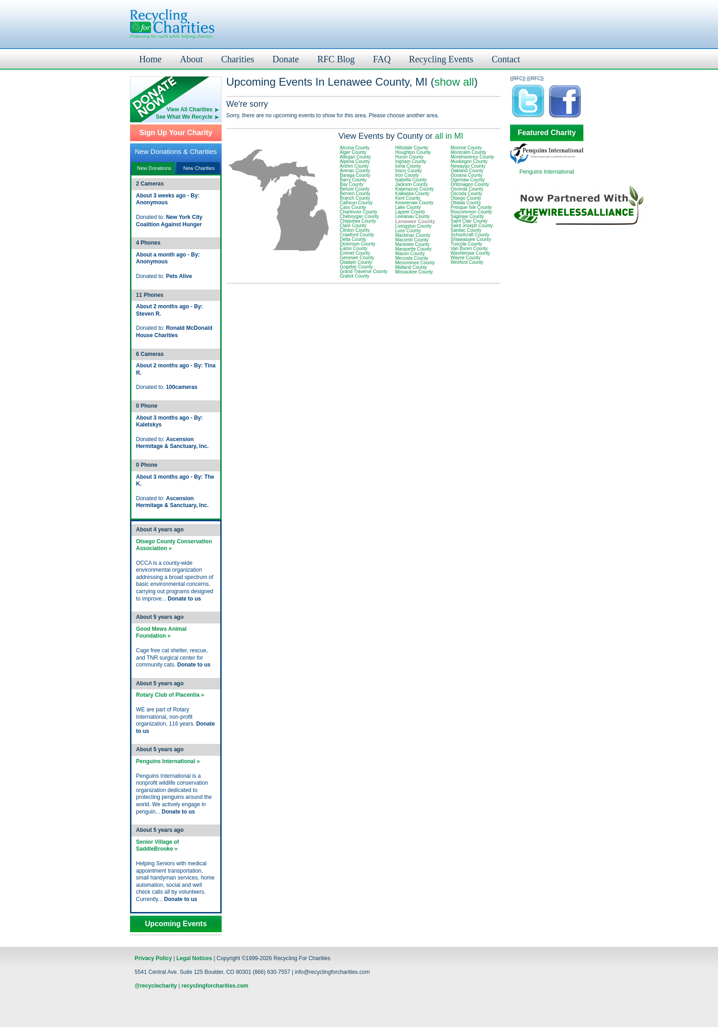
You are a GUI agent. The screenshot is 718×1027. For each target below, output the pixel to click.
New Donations (154, 168)
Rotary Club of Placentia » (170, 695)
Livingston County (413, 226)
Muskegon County (469, 161)
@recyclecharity (156, 986)
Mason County (409, 253)
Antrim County (354, 166)
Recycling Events (441, 59)
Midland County (411, 267)
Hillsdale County (411, 147)
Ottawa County (466, 202)
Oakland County (467, 170)
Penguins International (546, 172)
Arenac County (355, 170)
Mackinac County (412, 235)
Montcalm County (468, 152)
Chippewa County (358, 221)
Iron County (407, 175)
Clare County (353, 225)
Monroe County (466, 147)
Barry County (353, 179)
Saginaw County (467, 216)
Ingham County (410, 161)
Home (150, 59)
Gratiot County (354, 276)
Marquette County (413, 248)
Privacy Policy (153, 958)
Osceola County (467, 188)
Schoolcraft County (470, 234)
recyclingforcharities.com (214, 986)
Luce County (408, 230)
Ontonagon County (470, 184)
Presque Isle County (471, 207)
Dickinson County (357, 243)
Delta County (353, 239)
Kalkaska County (412, 193)
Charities (237, 59)
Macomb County (412, 239)
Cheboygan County (359, 216)
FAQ (382, 59)
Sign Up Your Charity (175, 133)
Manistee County (412, 244)
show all (454, 82)
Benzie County (355, 188)
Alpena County (355, 161)
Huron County (409, 156)
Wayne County (465, 257)
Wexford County (467, 262)
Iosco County (408, 170)
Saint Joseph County (472, 225)
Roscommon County (471, 211)
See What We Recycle (184, 117)
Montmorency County (472, 156)
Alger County (353, 152)
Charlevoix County (358, 211)
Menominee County (415, 262)
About (191, 59)
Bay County (352, 184)
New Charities (198, 168)
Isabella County (411, 179)
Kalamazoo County (414, 188)
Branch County (355, 198)
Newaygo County (468, 166)
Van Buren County (469, 248)
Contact (506, 59)
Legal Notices (194, 958)
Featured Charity (546, 133)
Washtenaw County (470, 253)
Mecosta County (411, 258)
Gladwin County (356, 262)
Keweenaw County (414, 202)
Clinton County (355, 230)
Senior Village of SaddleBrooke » (157, 845)
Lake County (408, 207)
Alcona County (355, 147)
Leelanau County (412, 216)
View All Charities (189, 109)
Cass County (353, 207)
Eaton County (354, 248)
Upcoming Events (176, 924)
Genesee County (357, 257)
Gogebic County (356, 266)
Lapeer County (410, 211)
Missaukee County (414, 271)
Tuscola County (466, 243)
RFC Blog (336, 59)
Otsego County (466, 198)
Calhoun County (356, 202)
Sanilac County (466, 230)
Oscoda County (466, 193)
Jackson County (411, 184)
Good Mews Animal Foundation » (161, 632)
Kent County (407, 198)
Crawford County (357, 234)
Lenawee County (415, 221)
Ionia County (408, 166)
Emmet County (355, 253)
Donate (285, 59)
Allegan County (355, 156)
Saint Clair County (469, 221)
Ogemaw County (467, 179)
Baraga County (355, 175)
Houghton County (413, 152)
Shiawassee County (471, 239)
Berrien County (355, 193)
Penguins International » (168, 761)
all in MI (449, 136)
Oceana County (467, 175)
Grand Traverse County (363, 271)
